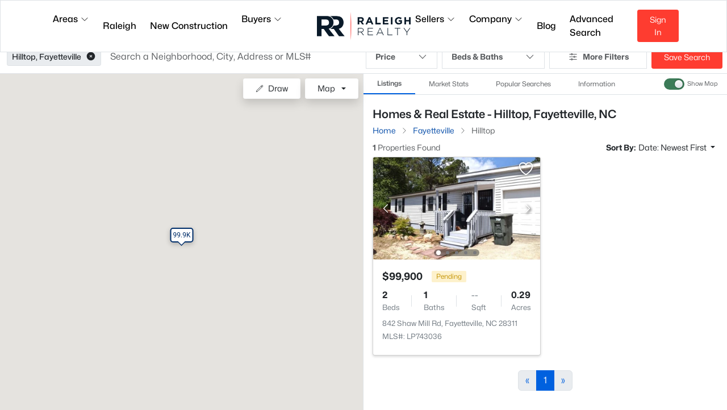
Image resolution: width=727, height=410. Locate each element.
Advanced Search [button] (591, 26)
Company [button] (496, 19)
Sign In (658, 26)
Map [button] (326, 88)
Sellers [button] (435, 19)
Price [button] (401, 57)
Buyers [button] (261, 19)
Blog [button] (546, 25)
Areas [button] (71, 19)
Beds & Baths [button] (493, 57)
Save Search (687, 57)
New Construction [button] (189, 25)
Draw (272, 88)
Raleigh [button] (119, 25)
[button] (91, 56)
